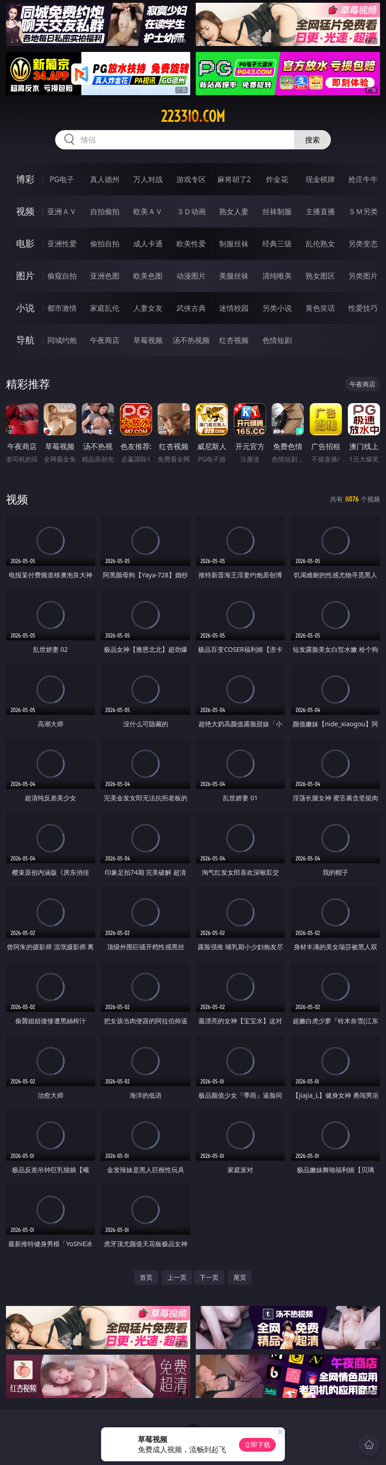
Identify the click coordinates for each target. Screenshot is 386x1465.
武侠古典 (191, 308)
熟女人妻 (234, 211)
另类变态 (363, 244)
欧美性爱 (191, 244)
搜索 (312, 140)
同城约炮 (62, 340)
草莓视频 (148, 340)
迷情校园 (234, 308)
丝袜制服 (277, 211)
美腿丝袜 (234, 276)
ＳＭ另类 (363, 211)
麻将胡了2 (234, 179)
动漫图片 (191, 276)
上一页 (177, 1277)
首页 (146, 1277)
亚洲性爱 (62, 244)
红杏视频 (234, 340)
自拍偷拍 (104, 211)
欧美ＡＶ (148, 211)
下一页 (209, 1277)
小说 (25, 308)
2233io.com (193, 116)
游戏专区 (191, 179)
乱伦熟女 (320, 244)
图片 (25, 275)
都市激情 (62, 308)
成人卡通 (148, 244)
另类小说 (277, 308)
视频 (25, 211)
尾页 (239, 1277)
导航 (25, 340)
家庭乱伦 (104, 308)
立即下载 (257, 1444)
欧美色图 (148, 276)
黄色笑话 (320, 308)
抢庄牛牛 (363, 179)
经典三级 (277, 244)
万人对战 (148, 179)
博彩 (25, 179)
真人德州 (104, 179)
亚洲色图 (104, 276)
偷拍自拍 (104, 244)
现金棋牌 (320, 179)
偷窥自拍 (62, 276)
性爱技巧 (363, 308)
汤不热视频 (191, 340)
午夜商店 (104, 340)
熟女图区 (320, 276)
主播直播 (320, 211)
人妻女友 (148, 308)
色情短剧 (277, 340)
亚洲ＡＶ (62, 211)
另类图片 (363, 276)
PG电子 (62, 179)
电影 (25, 243)
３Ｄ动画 (191, 211)
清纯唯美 (277, 276)
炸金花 (277, 179)
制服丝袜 (234, 244)
